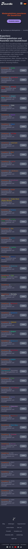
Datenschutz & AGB (14, 544)
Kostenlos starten (14, 21)
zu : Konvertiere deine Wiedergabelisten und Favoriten (8, 70)
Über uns (19, 527)
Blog (3, 523)
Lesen (23, 70)
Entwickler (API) (9, 534)
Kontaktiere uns (18, 531)
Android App (20, 534)
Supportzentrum (21, 523)
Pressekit (8, 531)
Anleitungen (11, 523)
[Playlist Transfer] (7, 3)
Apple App (14, 538)
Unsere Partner (10, 527)
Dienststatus (23, 544)
